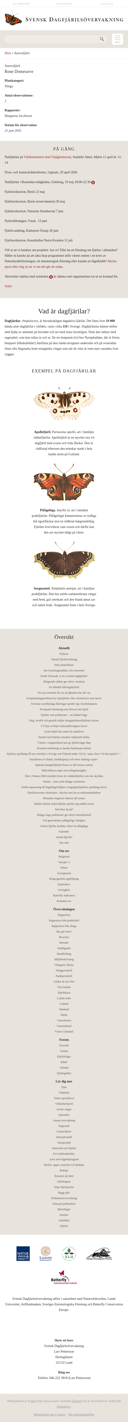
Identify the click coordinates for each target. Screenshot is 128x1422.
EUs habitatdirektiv (64, 1153)
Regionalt (64, 1126)
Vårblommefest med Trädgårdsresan (47, 157)
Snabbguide (64, 948)
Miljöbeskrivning (64, 959)
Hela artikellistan (63, 665)
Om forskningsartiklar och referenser (64, 670)
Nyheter (64, 653)
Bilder (64, 1062)
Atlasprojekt (64, 1142)
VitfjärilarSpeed (64, 1103)
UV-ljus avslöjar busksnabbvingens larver (64, 726)
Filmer (64, 867)
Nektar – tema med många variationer (64, 781)
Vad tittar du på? (64, 809)
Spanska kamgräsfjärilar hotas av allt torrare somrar (64, 765)
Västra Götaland (64, 1031)
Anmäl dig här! (64, 837)
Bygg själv (64, 1192)
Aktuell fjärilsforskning (64, 659)
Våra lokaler (64, 987)
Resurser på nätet (64, 1176)
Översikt (64, 1045)
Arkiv (8, 286)
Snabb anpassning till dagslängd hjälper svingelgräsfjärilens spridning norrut (64, 787)
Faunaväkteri (64, 1131)
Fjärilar (64, 1226)
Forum (64, 1040)
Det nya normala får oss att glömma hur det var (64, 692)
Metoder (64, 942)
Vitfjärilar (64, 1092)
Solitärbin (64, 1220)
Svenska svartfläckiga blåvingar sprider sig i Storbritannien (64, 703)
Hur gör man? (64, 931)
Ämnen (64, 1051)
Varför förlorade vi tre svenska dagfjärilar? (64, 676)
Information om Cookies (50, 1414)
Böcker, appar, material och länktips (64, 1164)
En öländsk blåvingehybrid (64, 687)
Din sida (64, 842)
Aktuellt (64, 648)
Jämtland (64, 1009)
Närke (64, 1015)
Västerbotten (64, 1020)
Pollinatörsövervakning (64, 1198)
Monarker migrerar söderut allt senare (64, 798)
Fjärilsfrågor (64, 1056)
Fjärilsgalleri (64, 1073)
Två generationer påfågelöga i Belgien (64, 820)
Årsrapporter (64, 873)
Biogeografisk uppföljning (64, 878)
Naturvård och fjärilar (64, 1148)
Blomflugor (64, 1209)
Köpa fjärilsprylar (64, 1187)
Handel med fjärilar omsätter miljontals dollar (63, 737)
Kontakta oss (64, 901)
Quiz (64, 1087)
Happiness (63, 1406)
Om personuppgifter (81, 1414)
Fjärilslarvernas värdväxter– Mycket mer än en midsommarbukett (64, 792)
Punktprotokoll (64, 976)
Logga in (106, 4)
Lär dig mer (64, 1081)
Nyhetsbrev (64, 884)
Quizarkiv (64, 1114)
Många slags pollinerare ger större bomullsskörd (64, 815)
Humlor (64, 1214)
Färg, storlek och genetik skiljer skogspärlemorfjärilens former (64, 720)
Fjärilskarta (64, 992)
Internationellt (64, 1137)
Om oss (64, 851)
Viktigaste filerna (64, 965)
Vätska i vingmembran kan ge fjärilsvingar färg (64, 742)
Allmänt (64, 1067)
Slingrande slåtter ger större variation (64, 681)
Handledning (64, 953)
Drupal (76, 1401)
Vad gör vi (64, 862)
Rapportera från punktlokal (64, 920)
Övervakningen (64, 909)
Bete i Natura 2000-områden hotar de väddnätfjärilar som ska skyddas (64, 776)
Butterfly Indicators (64, 895)
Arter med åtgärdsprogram (64, 1159)
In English (64, 4)
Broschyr (64, 937)
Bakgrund (64, 856)
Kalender (64, 831)
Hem (8, 53)
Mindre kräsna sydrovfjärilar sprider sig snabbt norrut (64, 803)
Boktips (64, 1170)
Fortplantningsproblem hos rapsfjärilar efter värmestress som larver (64, 698)
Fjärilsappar (64, 1181)
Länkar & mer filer (64, 981)
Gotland (64, 1003)
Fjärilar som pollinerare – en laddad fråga (64, 715)
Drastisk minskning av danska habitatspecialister (64, 748)
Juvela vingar (63, 1109)
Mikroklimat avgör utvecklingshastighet (64, 770)
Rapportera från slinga (64, 926)
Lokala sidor (64, 998)
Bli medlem (21, 4)
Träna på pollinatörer (64, 1203)
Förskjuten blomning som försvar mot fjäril (64, 709)
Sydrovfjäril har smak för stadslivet (64, 731)
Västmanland (64, 1026)
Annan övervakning (64, 1120)
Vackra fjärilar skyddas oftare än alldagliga (64, 826)
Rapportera (64, 915)
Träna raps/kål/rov (64, 1098)
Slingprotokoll (64, 970)
